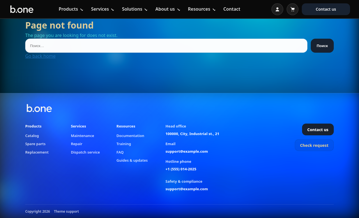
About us (165, 9)
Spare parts (35, 143)
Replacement (37, 152)
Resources (199, 9)
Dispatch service (85, 152)
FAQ (119, 152)
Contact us (326, 9)
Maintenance (82, 135)
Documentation (130, 135)
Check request (314, 145)
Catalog (32, 135)
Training (123, 143)
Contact (231, 9)
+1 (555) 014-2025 (180, 168)
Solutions (132, 9)
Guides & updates (132, 160)
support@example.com (186, 151)
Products (68, 9)
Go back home (40, 56)
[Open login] (277, 9)
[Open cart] (292, 9)
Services (100, 9)
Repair (76, 143)
